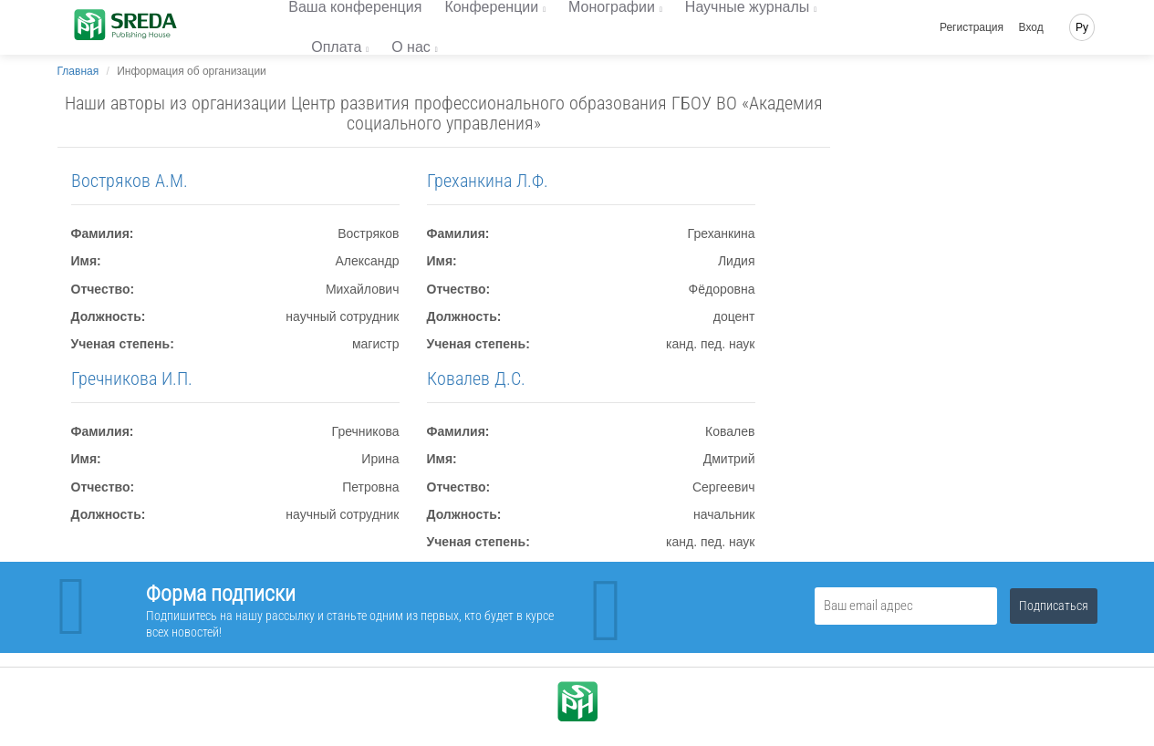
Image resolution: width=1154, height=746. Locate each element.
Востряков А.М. (129, 181)
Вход (1031, 27)
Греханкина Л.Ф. (487, 181)
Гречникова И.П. (131, 378)
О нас (411, 47)
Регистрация (971, 27)
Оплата (336, 47)
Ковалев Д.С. (476, 378)
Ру (1082, 27)
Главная (78, 71)
